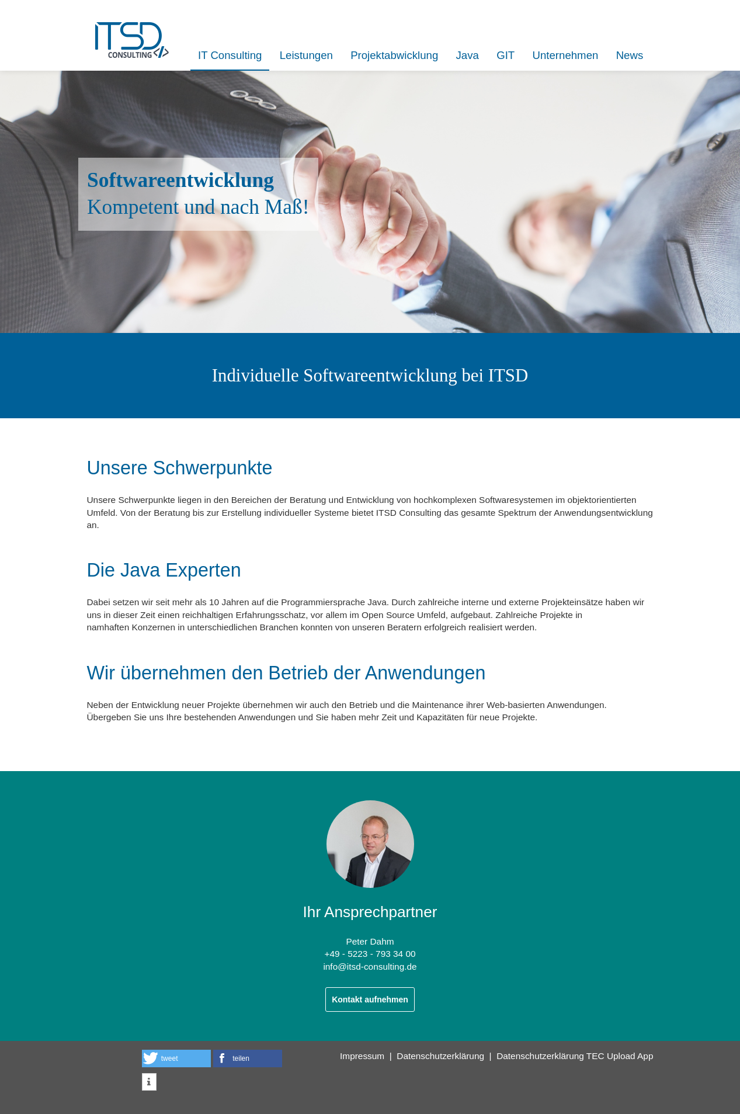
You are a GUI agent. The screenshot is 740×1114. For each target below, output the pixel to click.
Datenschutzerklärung (440, 1056)
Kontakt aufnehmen (370, 999)
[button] (176, 1058)
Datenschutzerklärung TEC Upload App (574, 1056)
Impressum (362, 1056)
